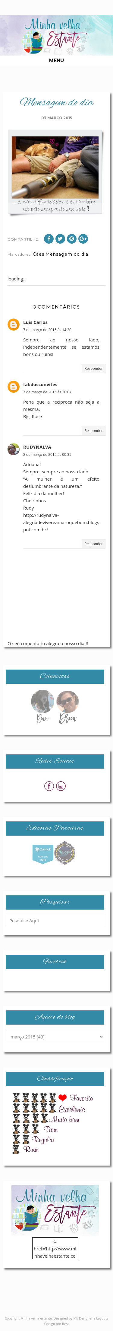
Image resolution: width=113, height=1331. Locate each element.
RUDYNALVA (37, 447)
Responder (93, 368)
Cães (38, 254)
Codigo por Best (56, 1323)
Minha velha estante (36, 1318)
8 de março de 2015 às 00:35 (47, 454)
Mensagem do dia (67, 254)
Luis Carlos (35, 322)
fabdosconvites (40, 384)
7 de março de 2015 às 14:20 (47, 329)
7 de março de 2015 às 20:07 (47, 392)
